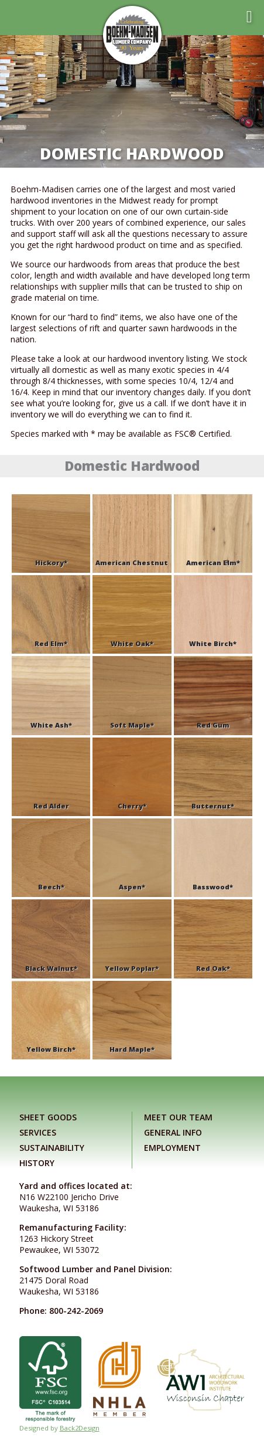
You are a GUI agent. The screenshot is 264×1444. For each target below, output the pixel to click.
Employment (172, 1147)
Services (37, 1132)
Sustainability (51, 1147)
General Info (173, 1132)
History (36, 1162)
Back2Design (80, 1427)
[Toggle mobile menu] (249, 17)
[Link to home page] (132, 35)
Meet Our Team (178, 1117)
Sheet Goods (48, 1117)
